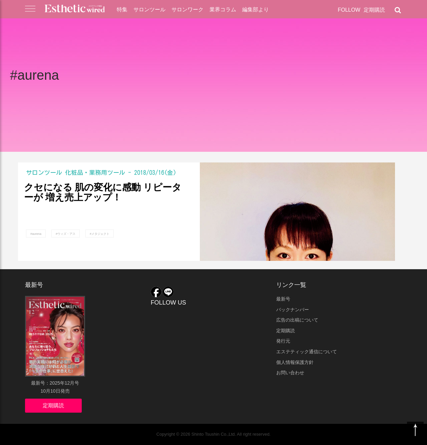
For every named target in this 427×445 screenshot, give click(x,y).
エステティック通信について (306, 351)
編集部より (255, 9)
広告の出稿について (297, 320)
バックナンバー (292, 309)
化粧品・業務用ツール (95, 172)
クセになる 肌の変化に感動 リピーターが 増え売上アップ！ (102, 192)
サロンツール (149, 9)
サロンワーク (187, 9)
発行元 (283, 341)
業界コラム (222, 9)
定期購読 (374, 10)
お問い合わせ (290, 372)
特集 (122, 9)
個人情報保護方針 (295, 362)
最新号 (283, 299)
